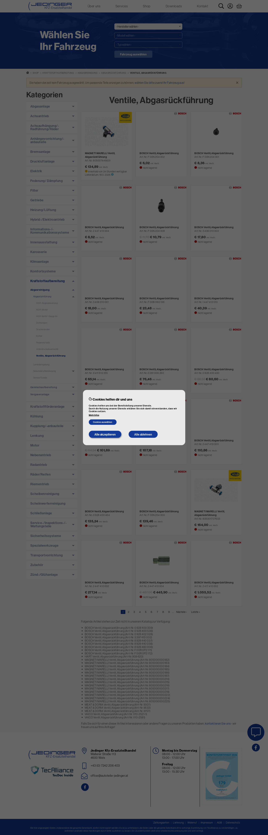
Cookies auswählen (102, 422)
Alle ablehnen (143, 434)
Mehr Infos (94, 415)
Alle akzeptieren (105, 434)
